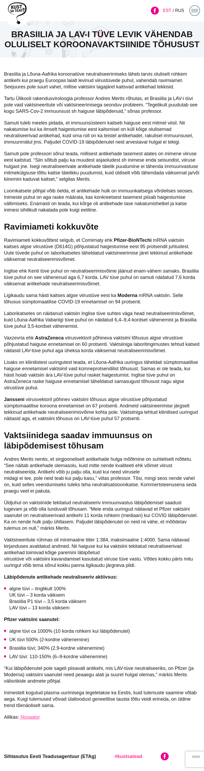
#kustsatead (128, 756)
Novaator (29, 717)
